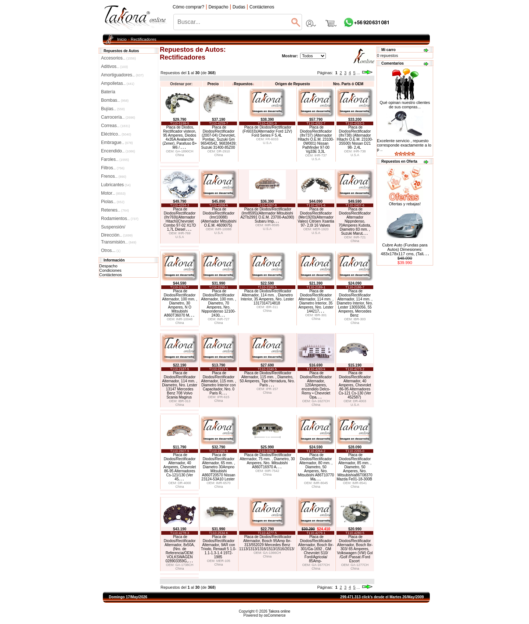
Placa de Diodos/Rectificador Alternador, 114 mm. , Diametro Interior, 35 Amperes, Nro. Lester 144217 (316, 301)
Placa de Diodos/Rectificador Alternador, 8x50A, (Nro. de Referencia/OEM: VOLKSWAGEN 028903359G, (180, 549)
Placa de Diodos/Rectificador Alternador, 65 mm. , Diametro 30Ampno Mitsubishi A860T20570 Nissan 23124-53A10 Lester (218, 467)
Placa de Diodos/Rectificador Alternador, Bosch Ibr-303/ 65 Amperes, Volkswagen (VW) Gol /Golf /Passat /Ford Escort (355, 549)
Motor (113, 193)
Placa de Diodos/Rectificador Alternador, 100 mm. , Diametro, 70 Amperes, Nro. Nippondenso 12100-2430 (218, 303)
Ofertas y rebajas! (405, 204)
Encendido (118, 151)
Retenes (115, 210)
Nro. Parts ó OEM (348, 84)
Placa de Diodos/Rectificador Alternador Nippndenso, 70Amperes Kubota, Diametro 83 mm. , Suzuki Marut (355, 221)
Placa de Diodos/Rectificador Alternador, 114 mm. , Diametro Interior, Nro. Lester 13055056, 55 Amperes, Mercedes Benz (355, 303)
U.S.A (267, 143)
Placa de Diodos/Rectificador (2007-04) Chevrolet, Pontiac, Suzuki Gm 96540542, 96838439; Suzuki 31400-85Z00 (218, 137)
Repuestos (243, 84)
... (358, 73)
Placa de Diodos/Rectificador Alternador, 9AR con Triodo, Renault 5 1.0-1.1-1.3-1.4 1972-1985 (218, 547)
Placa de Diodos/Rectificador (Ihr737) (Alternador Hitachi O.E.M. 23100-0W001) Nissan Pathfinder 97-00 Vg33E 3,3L (316, 139)
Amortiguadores (122, 74)
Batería (108, 91)
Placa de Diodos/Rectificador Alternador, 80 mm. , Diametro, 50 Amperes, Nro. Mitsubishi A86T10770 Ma (316, 467)
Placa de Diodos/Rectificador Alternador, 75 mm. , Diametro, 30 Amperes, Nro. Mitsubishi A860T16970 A (267, 461)
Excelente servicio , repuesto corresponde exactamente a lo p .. (404, 145)
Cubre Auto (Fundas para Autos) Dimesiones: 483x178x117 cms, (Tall (405, 249)
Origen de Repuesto (292, 84)
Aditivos (114, 66)
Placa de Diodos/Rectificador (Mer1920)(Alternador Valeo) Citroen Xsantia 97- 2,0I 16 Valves (316, 217)
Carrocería (118, 117)
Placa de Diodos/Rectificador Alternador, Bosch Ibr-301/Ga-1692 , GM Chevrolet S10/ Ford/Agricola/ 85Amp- (316, 549)
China (179, 155)
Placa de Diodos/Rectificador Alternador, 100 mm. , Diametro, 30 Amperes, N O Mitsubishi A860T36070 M (179, 303)
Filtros (113, 167)
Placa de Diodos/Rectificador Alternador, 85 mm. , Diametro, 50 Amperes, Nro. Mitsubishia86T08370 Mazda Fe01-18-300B (354, 467)
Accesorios (118, 58)
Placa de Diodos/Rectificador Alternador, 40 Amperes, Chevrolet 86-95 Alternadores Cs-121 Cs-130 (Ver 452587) (355, 385)
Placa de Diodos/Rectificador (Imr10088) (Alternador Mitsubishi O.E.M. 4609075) (219, 217)
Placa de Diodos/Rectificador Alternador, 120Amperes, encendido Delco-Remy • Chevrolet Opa (316, 385)
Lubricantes (116, 184)
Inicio (122, 39)
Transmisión (118, 242)
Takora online (279, 611)
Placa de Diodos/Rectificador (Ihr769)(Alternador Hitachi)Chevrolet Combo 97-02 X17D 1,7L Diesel (179, 219)
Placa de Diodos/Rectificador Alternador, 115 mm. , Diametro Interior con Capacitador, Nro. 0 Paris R (218, 383)
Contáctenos (110, 275)
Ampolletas (117, 83)
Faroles (115, 159)
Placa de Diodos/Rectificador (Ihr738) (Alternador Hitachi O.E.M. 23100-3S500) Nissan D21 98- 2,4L (355, 137)
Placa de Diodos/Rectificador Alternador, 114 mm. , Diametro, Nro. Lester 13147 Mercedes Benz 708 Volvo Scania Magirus (179, 385)
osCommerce (274, 615)
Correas (115, 125)
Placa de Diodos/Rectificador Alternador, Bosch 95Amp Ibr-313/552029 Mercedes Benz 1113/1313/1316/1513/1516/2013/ (266, 543)
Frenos (113, 176)
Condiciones (110, 270)
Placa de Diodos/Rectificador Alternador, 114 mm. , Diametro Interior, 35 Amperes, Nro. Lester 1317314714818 (267, 297)
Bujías (113, 108)
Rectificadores (143, 39)
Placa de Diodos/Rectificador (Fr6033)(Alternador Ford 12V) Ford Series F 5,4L (267, 131)
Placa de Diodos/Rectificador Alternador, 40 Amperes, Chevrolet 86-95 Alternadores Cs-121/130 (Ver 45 (179, 467)
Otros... (110, 250)
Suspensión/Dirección (117, 227)
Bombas (115, 100)
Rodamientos (119, 218)
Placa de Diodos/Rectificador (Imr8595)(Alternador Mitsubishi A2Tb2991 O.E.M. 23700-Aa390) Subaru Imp (267, 215)
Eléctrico (116, 134)
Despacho (108, 266)
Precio (213, 84)
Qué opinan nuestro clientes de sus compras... (404, 103)
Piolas (113, 201)
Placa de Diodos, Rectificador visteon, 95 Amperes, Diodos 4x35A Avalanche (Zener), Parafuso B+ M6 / (179, 137)
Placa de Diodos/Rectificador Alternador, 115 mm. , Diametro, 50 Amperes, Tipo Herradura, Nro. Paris (267, 379)
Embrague (117, 142)
